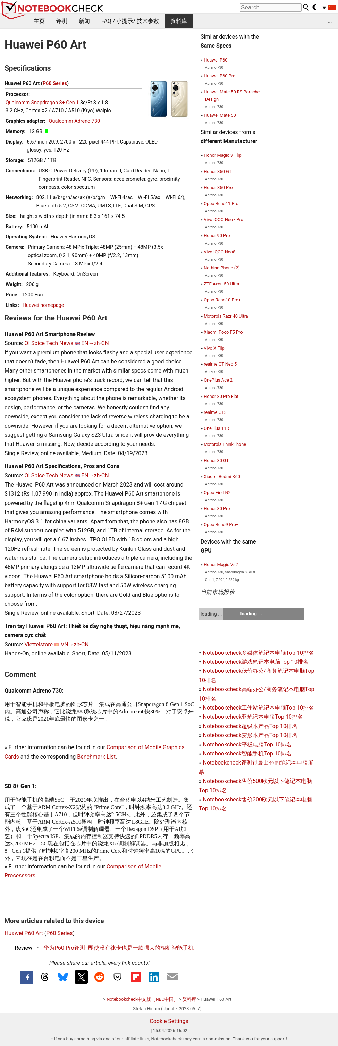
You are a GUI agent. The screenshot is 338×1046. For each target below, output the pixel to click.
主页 (39, 21)
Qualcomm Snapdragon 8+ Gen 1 (42, 103)
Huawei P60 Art (24, 933)
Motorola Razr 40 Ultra (226, 316)
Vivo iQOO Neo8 (219, 251)
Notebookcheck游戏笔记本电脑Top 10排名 (255, 662)
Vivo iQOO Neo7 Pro (223, 219)
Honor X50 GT (217, 171)
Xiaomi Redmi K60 (222, 476)
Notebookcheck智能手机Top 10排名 (247, 753)
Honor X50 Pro (218, 187)
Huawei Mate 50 (220, 115)
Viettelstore (38, 644)
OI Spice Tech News (48, 343)
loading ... (211, 614)
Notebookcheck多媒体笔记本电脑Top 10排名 (258, 652)
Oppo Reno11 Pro (221, 203)
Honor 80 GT (216, 460)
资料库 (178, 21)
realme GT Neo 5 (220, 364)
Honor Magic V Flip (222, 155)
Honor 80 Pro (217, 508)
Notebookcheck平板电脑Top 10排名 (247, 744)
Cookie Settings (169, 1021)
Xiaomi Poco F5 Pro (223, 332)
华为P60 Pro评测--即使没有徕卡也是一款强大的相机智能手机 (118, 948)
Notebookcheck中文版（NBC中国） (142, 999)
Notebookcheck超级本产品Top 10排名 (250, 726)
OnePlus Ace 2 (218, 380)
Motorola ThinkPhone (225, 444)
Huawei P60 (215, 60)
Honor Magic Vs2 (221, 564)
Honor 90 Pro (217, 235)
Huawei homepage (43, 305)
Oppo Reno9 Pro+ (221, 524)
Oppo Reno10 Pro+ (222, 299)
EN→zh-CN (95, 343)
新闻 (84, 21)
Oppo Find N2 (217, 492)
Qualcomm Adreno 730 (74, 121)
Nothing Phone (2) (222, 267)
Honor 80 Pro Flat (221, 396)
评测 (61, 21)
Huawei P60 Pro (219, 76)
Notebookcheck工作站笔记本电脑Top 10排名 (258, 707)
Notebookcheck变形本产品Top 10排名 (250, 735)
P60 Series (55, 84)
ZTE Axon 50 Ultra (221, 283)
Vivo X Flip (214, 348)
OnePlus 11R (216, 428)
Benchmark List (96, 756)
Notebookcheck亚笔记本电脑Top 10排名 (253, 716)
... (330, 21)
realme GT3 (215, 412)
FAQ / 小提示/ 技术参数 (130, 21)
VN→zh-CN (75, 644)
